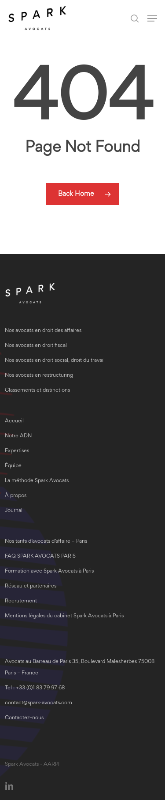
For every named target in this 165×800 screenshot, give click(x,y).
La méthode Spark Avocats (37, 481)
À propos (15, 496)
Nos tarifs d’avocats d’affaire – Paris (46, 541)
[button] (152, 18)
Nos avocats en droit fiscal (36, 345)
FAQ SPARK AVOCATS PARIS (40, 556)
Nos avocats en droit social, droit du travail (55, 360)
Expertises (17, 451)
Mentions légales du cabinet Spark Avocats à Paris (64, 616)
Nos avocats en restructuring (39, 375)
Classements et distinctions (37, 390)
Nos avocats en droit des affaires (43, 330)
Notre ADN (18, 436)
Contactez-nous (24, 718)
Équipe (13, 466)
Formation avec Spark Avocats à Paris (49, 571)
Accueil (14, 421)
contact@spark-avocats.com (38, 703)
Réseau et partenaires (30, 586)
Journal (13, 510)
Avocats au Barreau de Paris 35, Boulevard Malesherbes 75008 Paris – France (79, 667)
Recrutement (21, 601)
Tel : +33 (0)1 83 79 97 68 (35, 688)
